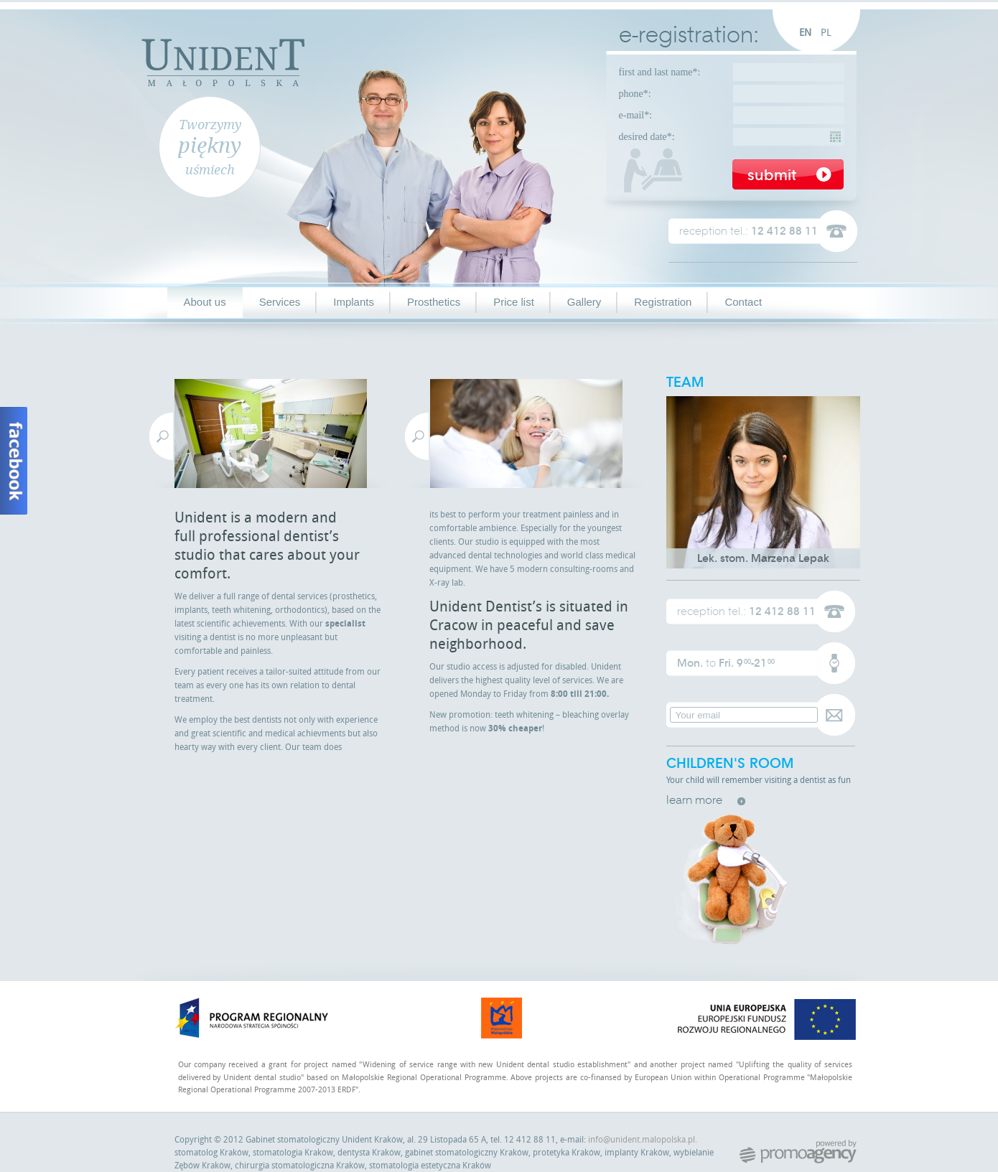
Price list (513, 302)
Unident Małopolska (223, 60)
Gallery (584, 302)
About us (205, 302)
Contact (743, 302)
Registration (662, 302)
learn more (694, 800)
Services (280, 302)
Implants (353, 302)
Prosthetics (433, 302)
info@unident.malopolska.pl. (642, 1140)
